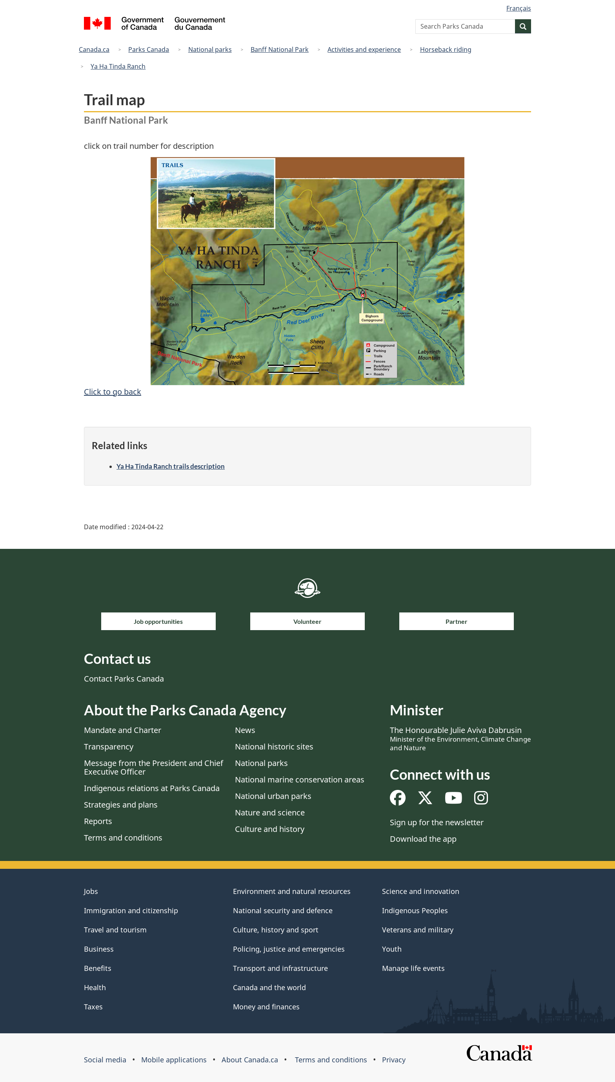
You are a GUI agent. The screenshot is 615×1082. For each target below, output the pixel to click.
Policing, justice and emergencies (289, 949)
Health (95, 987)
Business (99, 949)
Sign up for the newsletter (437, 822)
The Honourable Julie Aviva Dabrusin (460, 738)
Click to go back (112, 391)
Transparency (108, 746)
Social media (105, 1059)
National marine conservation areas (299, 779)
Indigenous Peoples (415, 910)
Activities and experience (364, 49)
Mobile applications (174, 1059)
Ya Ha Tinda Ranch (118, 66)
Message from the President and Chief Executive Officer (153, 767)
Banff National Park (280, 49)
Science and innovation (420, 891)
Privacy (394, 1059)
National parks (210, 49)
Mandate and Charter (122, 730)
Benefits (97, 968)
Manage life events (413, 968)
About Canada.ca (250, 1059)
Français (518, 8)
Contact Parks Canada (124, 678)
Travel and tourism (115, 929)
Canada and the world (269, 987)
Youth (392, 949)
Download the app (423, 838)
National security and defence (283, 910)
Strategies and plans (121, 804)
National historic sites (274, 746)
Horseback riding (445, 49)
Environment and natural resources (292, 891)
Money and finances (266, 1006)
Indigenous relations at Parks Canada (152, 788)
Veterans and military (417, 929)
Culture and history (269, 829)
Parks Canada (148, 49)
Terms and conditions (123, 837)
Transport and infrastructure (280, 968)
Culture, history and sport (275, 929)
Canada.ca (94, 49)
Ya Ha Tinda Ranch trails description (170, 466)
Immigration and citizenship (131, 910)
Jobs (91, 891)
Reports (98, 821)
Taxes (93, 1006)
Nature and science (270, 812)
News (245, 730)
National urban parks (273, 796)
